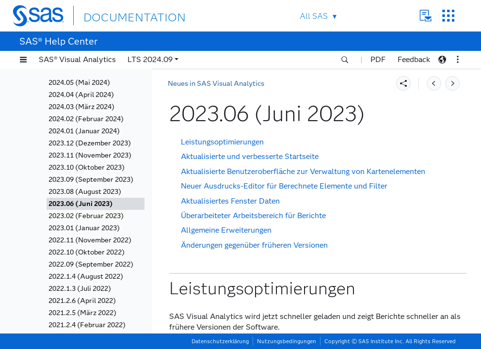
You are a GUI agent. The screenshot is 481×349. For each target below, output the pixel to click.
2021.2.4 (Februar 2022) (87, 325)
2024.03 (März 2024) (81, 107)
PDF (377, 59)
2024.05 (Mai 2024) (79, 83)
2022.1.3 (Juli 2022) (79, 289)
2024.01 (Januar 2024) (84, 131)
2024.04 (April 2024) (81, 95)
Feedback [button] (414, 59)
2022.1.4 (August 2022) (85, 276)
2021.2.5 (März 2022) (82, 313)
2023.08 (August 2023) (84, 192)
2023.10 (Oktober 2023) (86, 167)
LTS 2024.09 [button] (150, 59)
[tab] (95, 204)
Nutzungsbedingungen (286, 341)
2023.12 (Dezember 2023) (89, 143)
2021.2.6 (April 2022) (82, 301)
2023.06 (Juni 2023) (80, 204)
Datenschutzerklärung (220, 341)
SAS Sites (448, 16)
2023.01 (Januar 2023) (84, 228)
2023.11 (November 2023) (89, 155)
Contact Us (425, 16)
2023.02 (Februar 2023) (86, 216)
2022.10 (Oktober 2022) (86, 252)
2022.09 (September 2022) (90, 264)
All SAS (314, 16)
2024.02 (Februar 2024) (86, 119)
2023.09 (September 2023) (90, 179)
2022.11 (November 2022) (89, 240)
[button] (23, 59)
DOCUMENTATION (118, 15)
